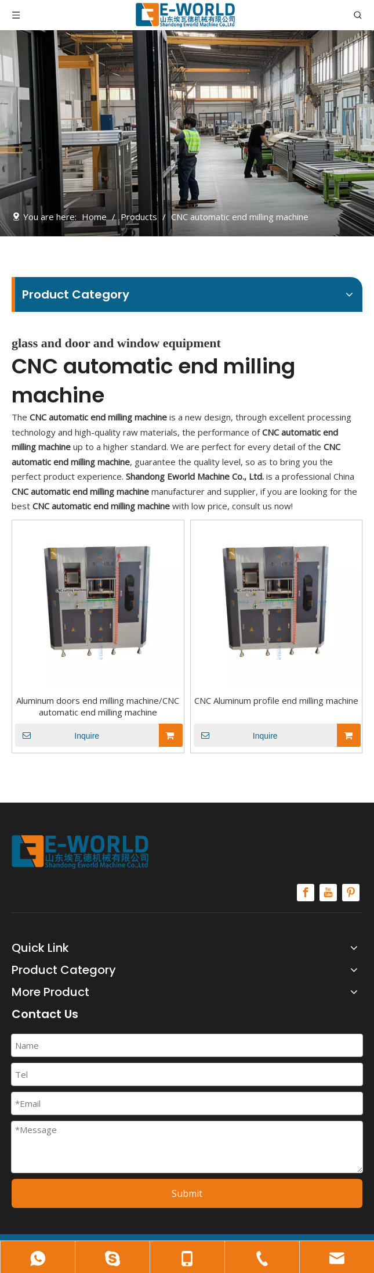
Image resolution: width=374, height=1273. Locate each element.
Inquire (57, 735)
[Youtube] (328, 892)
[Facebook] (305, 892)
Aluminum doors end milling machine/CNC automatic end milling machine (97, 706)
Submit (187, 1193)
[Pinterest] (351, 892)
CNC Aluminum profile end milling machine (276, 700)
